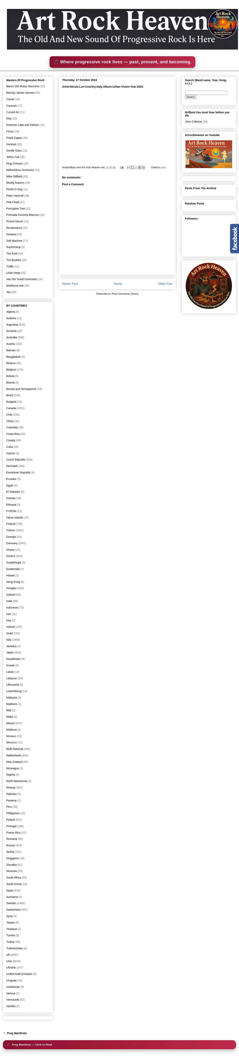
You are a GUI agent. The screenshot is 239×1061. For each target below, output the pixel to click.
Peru (9, 806)
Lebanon (11, 678)
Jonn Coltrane (193, 121)
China (10, 421)
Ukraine (11, 967)
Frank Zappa (14, 137)
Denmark (11, 466)
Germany (12, 543)
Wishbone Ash (15, 285)
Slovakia (11, 864)
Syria (9, 916)
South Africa (13, 877)
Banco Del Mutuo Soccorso (23, 86)
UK (8, 954)
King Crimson (14, 163)
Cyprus (10, 453)
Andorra (11, 318)
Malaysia (11, 697)
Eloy (9, 118)
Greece (10, 556)
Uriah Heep (13, 272)
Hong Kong (13, 581)
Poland (10, 819)
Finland (10, 523)
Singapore (12, 858)
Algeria (10, 311)
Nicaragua (12, 768)
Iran (8, 614)
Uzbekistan (13, 986)
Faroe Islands (14, 517)
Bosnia (10, 382)
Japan (10, 652)
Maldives (11, 704)
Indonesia (12, 607)
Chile (9, 414)
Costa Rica (13, 433)
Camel (10, 99)
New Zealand (14, 761)
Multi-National (14, 748)
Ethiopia (11, 504)
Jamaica (11, 646)
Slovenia (11, 871)
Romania (11, 838)
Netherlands (13, 755)
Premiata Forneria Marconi (22, 214)
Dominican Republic (18, 472)
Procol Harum (14, 221)
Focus (10, 131)
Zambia (10, 1006)
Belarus (10, 363)
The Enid (11, 253)
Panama (11, 800)
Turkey (10, 941)
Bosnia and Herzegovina (21, 389)
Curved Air (12, 112)
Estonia (10, 498)
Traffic (10, 266)
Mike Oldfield (14, 176)
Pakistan (11, 794)
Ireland (10, 626)
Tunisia (10, 935)
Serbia (10, 851)
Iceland (10, 594)
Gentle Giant (14, 150)
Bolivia (10, 376)
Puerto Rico (13, 832)
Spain (9, 890)
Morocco (11, 742)
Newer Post (70, 283)
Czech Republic (15, 459)
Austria (10, 343)
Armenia (11, 330)
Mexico (10, 723)
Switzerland (13, 909)
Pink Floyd (12, 202)
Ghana (10, 549)
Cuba (9, 446)
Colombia (12, 427)
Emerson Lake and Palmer (22, 124)
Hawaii (10, 575)
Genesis (11, 144)
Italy (163, 167)
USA (9, 961)
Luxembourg (14, 691)
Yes (8, 292)
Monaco (11, 736)
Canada (11, 408)
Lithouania (12, 684)
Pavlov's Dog (14, 189)
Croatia (10, 440)
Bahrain (11, 350)
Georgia (11, 536)
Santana (11, 234)
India (9, 601)
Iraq (8, 620)
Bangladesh (13, 356)
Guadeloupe (13, 562)
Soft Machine (14, 240)
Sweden (11, 903)
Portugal (11, 826)
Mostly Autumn (15, 182)
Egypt (9, 485)
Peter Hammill (15, 195)
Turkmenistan (14, 948)
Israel (9, 633)
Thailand (11, 929)
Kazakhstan (13, 658)
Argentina (12, 324)
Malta (9, 716)
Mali (8, 710)
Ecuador (11, 479)
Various (10, 993)
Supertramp (13, 247)
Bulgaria (11, 401)
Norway (10, 787)
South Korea (14, 884)
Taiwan (10, 922)
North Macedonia (16, 781)
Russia (10, 845)
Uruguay (11, 980)
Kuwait (10, 665)
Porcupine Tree (15, 208)
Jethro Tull (12, 157)
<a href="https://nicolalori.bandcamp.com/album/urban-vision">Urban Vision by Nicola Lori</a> (117, 125)
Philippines (13, 813)
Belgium (11, 369)
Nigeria (10, 774)
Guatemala (13, 568)
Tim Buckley (13, 260)
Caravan (11, 105)
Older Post (165, 283)
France (10, 530)
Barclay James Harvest (20, 92)
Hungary (11, 588)
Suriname (12, 896)
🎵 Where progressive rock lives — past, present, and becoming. (122, 61)
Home (118, 283)
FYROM (11, 511)
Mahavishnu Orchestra (20, 170)
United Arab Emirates (19, 974)
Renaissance (14, 227)
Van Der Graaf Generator (21, 279)
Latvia (10, 671)
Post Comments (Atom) (125, 293)
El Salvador (13, 491)
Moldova (11, 729)
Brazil (9, 395)
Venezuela (12, 999)
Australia (11, 337)
